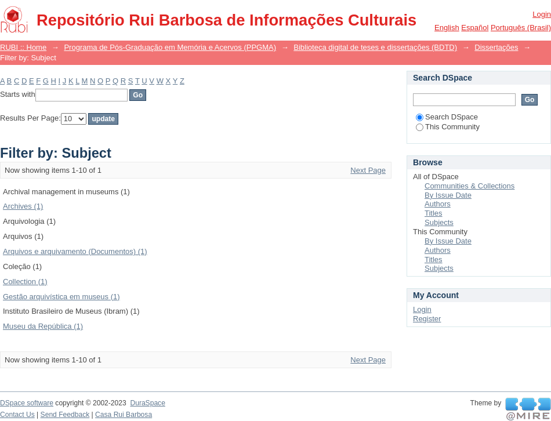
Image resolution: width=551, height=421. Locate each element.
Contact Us (17, 415)
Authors (438, 203)
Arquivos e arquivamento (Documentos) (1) (75, 251)
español (474, 27)
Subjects (439, 222)
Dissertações (496, 47)
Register (427, 318)
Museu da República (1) (43, 326)
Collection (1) (25, 281)
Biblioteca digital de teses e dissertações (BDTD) (375, 47)
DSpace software (26, 403)
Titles (434, 213)
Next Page (368, 170)
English (446, 27)
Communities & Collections (469, 186)
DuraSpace (147, 403)
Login (541, 14)
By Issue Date (448, 195)
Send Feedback (65, 415)
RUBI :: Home (23, 47)
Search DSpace (447, 116)
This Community (448, 126)
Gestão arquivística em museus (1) (61, 296)
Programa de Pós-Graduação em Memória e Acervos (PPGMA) (170, 47)
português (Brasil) (521, 27)
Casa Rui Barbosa (123, 415)
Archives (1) (23, 206)
